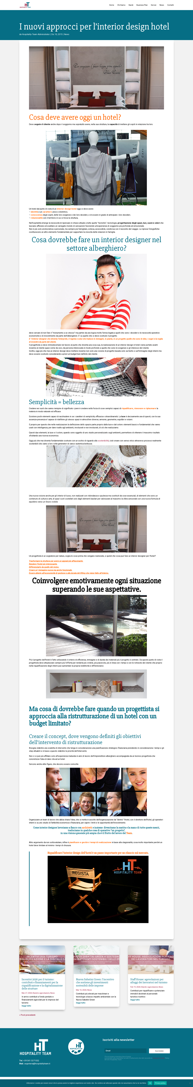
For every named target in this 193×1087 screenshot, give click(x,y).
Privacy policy (160, 1083)
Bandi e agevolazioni (41, 993)
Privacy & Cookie (159, 1058)
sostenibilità (103, 440)
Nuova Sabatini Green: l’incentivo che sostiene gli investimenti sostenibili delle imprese (95, 982)
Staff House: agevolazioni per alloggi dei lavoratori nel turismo (148, 981)
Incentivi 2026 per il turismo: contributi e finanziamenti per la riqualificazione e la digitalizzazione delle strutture (42, 984)
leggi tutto (26, 1006)
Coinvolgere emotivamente (72, 581)
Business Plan (142, 5)
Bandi (131, 5)
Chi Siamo (121, 5)
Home (111, 5)
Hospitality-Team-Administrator (36, 34)
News (162, 5)
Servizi (153, 5)
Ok (150, 1083)
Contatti (170, 5)
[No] (190, 1083)
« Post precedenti (27, 1015)
